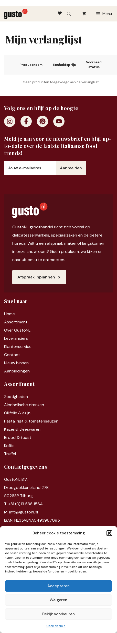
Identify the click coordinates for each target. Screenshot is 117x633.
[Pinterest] (42, 121)
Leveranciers (16, 338)
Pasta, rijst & (16, 421)
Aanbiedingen (17, 371)
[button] (109, 533)
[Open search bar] (69, 14)
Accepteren (58, 586)
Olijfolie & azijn (17, 413)
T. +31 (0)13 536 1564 (23, 504)
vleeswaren (29, 429)
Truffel (10, 453)
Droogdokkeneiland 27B (26, 487)
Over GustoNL (17, 330)
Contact (12, 354)
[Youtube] (59, 121)
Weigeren (58, 600)
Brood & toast (17, 437)
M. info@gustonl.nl (21, 512)
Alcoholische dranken (24, 404)
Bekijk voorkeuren (58, 614)
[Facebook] (26, 121)
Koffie (9, 445)
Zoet (8, 396)
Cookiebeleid (56, 626)
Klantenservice (17, 346)
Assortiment (15, 322)
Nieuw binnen (16, 363)
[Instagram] (9, 121)
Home (9, 313)
